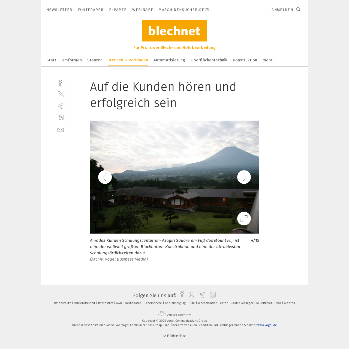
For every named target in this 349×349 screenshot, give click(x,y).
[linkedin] (60, 117)
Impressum (106, 303)
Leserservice (154, 303)
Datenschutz (63, 303)
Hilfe (192, 303)
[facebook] (60, 82)
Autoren (289, 303)
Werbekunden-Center (213, 303)
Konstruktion (245, 60)
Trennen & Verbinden (128, 60)
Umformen (72, 60)
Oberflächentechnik (209, 60)
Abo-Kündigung (175, 303)
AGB (119, 303)
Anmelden (282, 9)
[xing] (60, 105)
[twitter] (60, 94)
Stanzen (95, 60)
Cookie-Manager (242, 303)
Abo (279, 303)
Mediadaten (133, 303)
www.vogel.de (267, 325)
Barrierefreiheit (85, 303)
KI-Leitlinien (264, 303)
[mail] (60, 129)
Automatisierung (169, 60)
